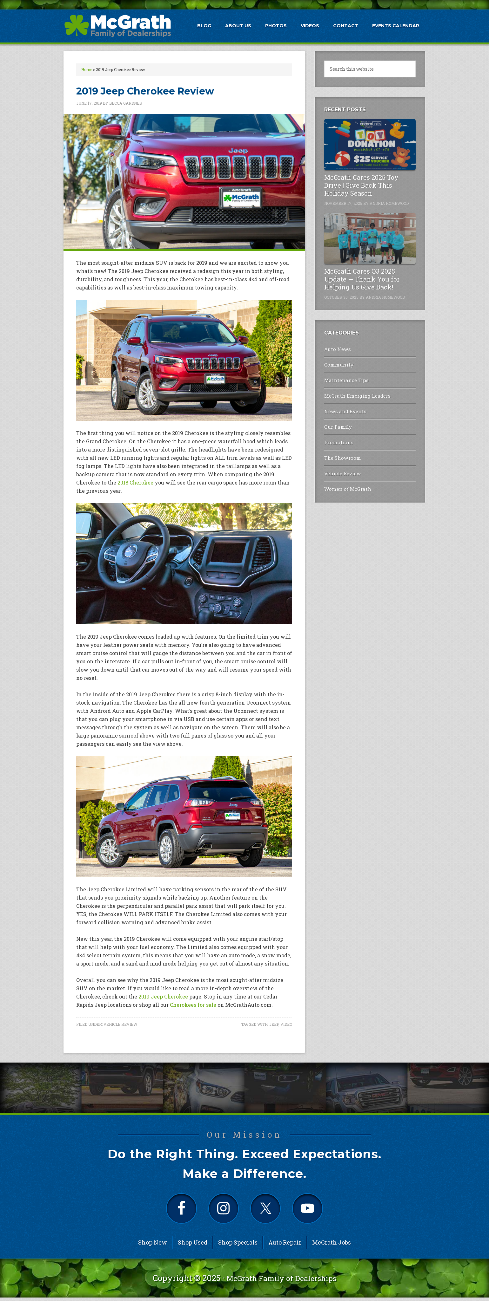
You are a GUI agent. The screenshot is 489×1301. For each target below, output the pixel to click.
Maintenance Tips (344, 378)
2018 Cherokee (135, 482)
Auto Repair (284, 1246)
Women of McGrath (346, 482)
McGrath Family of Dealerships (281, 1281)
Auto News (336, 349)
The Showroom (341, 452)
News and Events (343, 408)
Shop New (152, 1246)
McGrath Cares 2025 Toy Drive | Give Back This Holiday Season (361, 185)
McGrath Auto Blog (117, 26)
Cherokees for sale (193, 1004)
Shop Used (192, 1246)
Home (86, 69)
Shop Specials (238, 1246)
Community (338, 364)
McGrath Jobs (331, 1246)
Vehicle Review (120, 1024)
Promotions (338, 437)
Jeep (273, 1024)
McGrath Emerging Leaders (355, 393)
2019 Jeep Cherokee (163, 996)
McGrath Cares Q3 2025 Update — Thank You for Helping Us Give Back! (362, 279)
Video (286, 1024)
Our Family (337, 423)
